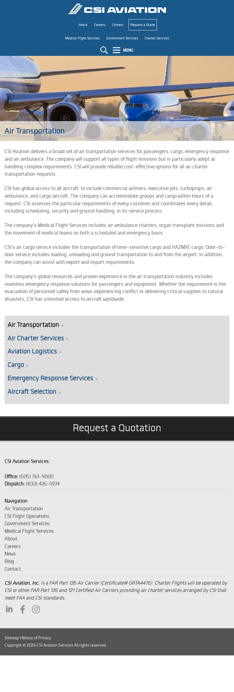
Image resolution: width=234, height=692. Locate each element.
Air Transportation (33, 325)
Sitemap (12, 637)
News (10, 553)
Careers (13, 546)
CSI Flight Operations (27, 516)
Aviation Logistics (32, 351)
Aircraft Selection (32, 391)
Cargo (16, 364)
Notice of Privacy (36, 637)
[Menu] (123, 50)
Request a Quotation (117, 427)
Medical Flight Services (29, 531)
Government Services (27, 523)
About (11, 539)
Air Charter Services (36, 338)
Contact (13, 569)
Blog (9, 561)
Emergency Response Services (50, 378)
